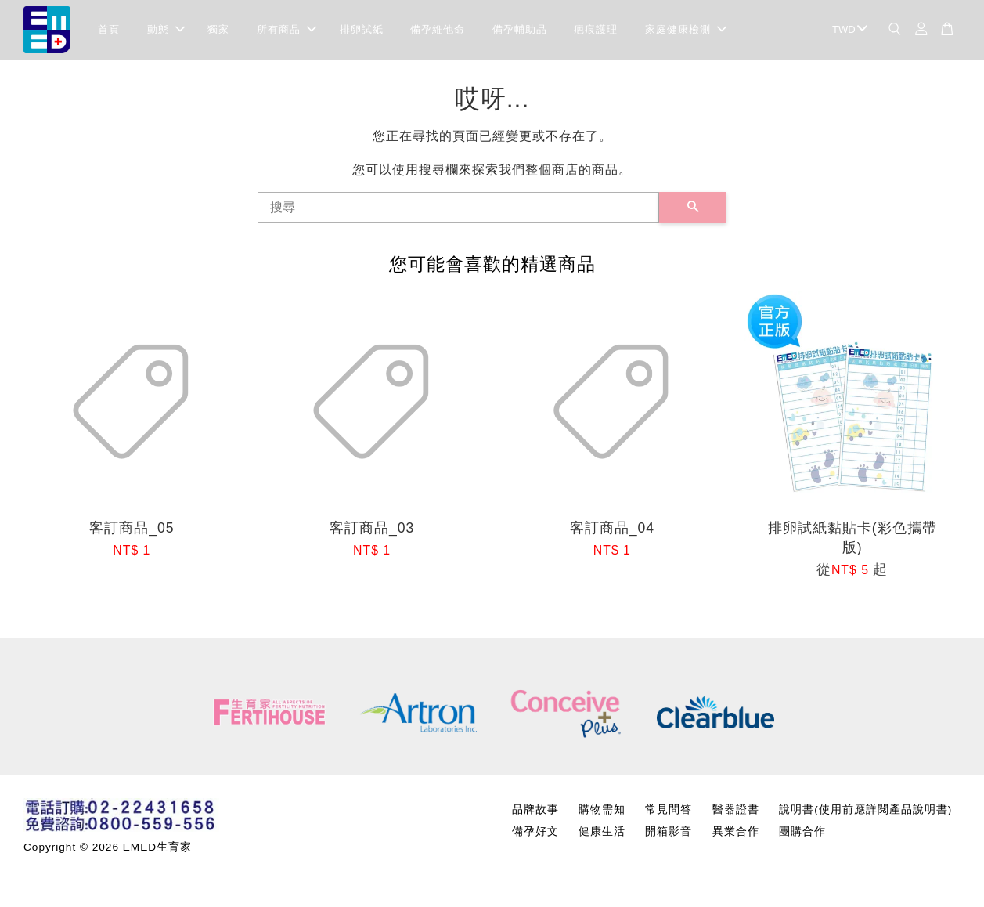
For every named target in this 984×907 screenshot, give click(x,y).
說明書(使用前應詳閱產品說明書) (865, 812)
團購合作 (802, 834)
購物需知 (602, 812)
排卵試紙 (362, 31)
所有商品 (286, 31)
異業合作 (735, 834)
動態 (166, 31)
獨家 (218, 31)
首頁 (109, 31)
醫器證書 (735, 812)
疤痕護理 (596, 31)
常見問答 (668, 812)
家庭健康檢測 (685, 31)
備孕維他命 (437, 31)
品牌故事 (535, 812)
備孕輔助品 (519, 31)
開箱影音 (668, 834)
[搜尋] (458, 210)
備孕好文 (535, 834)
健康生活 (602, 834)
